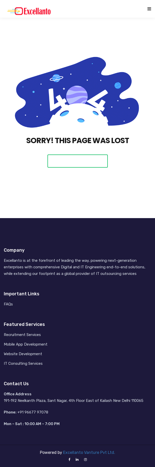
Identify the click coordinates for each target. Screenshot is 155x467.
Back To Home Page (77, 161)
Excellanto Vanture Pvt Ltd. (89, 452)
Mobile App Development (25, 344)
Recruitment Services (22, 334)
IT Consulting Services (23, 363)
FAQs (8, 304)
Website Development (23, 354)
